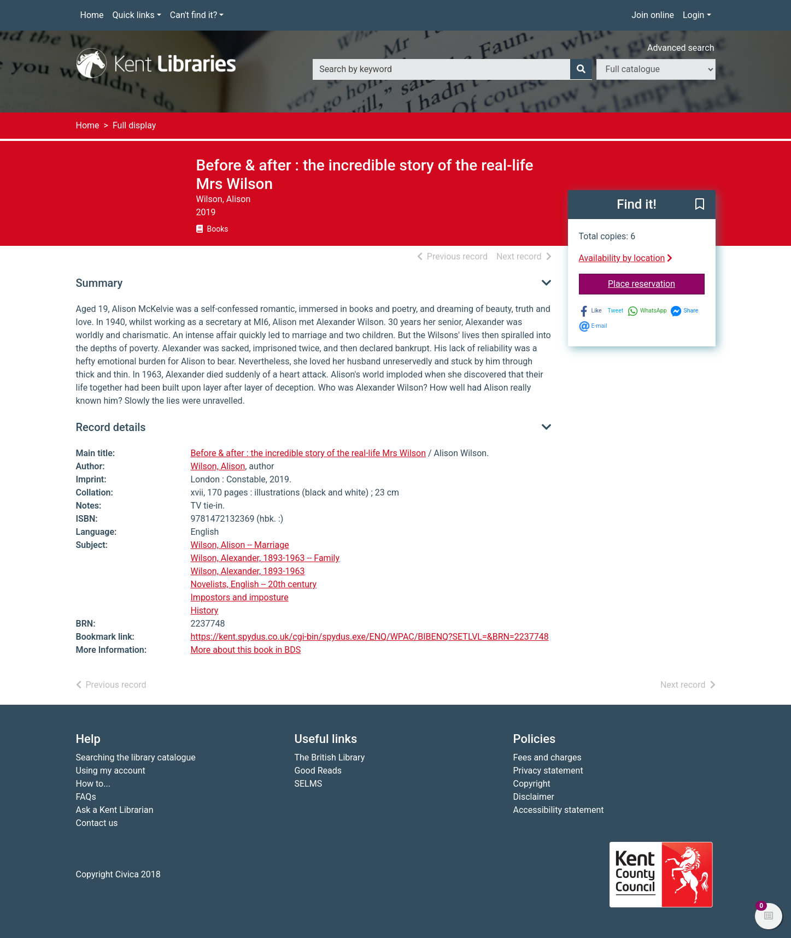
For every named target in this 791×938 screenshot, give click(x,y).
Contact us (97, 823)
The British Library (330, 757)
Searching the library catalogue (136, 757)
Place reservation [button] (656, 283)
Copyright (531, 783)
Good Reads (318, 770)
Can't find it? (194, 15)
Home (92, 15)
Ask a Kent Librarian (115, 810)
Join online (652, 15)
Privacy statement (548, 770)
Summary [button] (99, 283)
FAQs (86, 797)
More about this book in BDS (246, 650)
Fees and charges (547, 757)
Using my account (110, 770)
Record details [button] (111, 427)
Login (693, 15)
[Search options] (656, 69)
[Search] (581, 69)
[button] (700, 205)
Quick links (134, 15)
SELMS (309, 783)
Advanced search (680, 48)
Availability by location (626, 258)
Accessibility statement (558, 810)
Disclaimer (533, 797)
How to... (93, 783)
